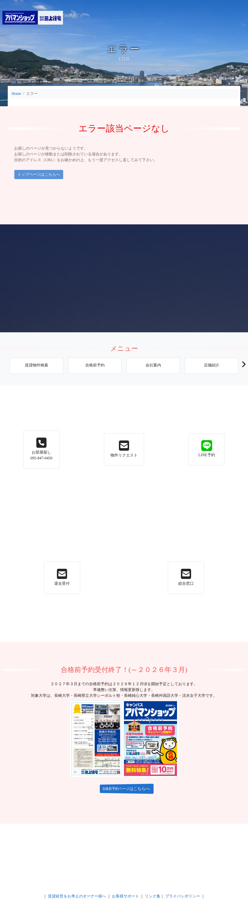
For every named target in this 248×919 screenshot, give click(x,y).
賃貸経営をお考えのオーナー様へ (77, 896)
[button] (243, 365)
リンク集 (152, 896)
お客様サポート (125, 896)
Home (16, 93)
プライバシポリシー (182, 896)
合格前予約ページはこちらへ (124, 789)
